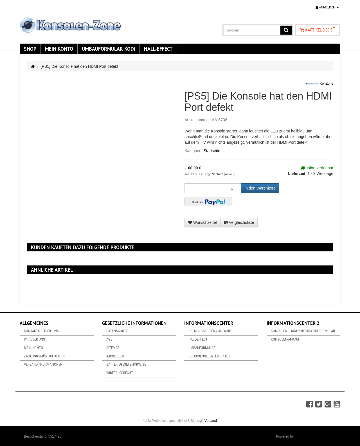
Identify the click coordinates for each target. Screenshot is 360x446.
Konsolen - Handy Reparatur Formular (303, 331)
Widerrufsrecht (119, 373)
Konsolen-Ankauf (285, 339)
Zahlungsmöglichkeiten (44, 356)
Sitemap (113, 348)
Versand (218, 174)
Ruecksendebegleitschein (209, 356)
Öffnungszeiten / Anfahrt (210, 331)
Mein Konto (59, 48)
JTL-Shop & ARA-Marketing (315, 436)
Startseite (212, 150)
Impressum (115, 356)
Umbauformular (201, 348)
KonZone (319, 84)
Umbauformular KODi (108, 48)
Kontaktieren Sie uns (41, 331)
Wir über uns (34, 339)
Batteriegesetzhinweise (126, 364)
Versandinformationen (43, 364)
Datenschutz (117, 331)
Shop (30, 48)
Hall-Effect (158, 48)
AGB (109, 339)
